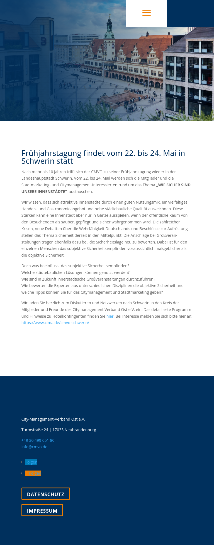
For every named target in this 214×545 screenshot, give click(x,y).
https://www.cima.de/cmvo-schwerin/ (55, 322)
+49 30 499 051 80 (38, 440)
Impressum (42, 511)
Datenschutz (45, 494)
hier (110, 316)
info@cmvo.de (34, 446)
